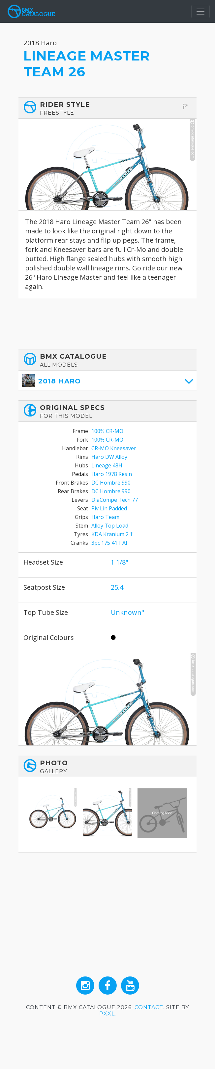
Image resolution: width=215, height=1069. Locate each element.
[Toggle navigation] (200, 11)
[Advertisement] (107, 323)
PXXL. (107, 1013)
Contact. (149, 1007)
